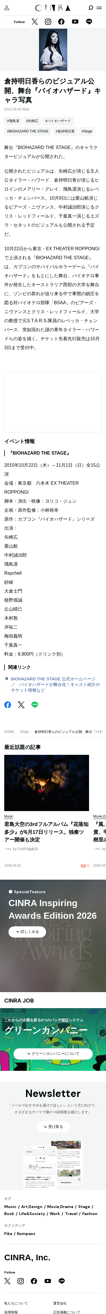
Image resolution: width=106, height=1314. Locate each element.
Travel (71, 1214)
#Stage (87, 131)
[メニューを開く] (99, 8)
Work (55, 1214)
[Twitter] (35, 22)
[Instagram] (48, 22)
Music (10, 1207)
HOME (9, 732)
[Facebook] (61, 22)
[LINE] (89, 22)
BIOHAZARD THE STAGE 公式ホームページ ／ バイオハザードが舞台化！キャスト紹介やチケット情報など (55, 684)
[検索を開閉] (90, 8)
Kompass (26, 1234)
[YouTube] (75, 22)
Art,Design (31, 1207)
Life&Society (32, 1214)
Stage (24, 732)
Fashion (90, 1214)
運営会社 (60, 1303)
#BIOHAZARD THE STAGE (28, 131)
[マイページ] (7, 8)
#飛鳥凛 (13, 121)
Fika (8, 1234)
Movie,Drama (60, 1207)
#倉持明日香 (65, 131)
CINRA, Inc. (27, 1257)
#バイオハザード (58, 121)
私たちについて (16, 1303)
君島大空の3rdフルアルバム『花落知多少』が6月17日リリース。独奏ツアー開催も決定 (46, 832)
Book (9, 1214)
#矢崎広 (32, 121)
